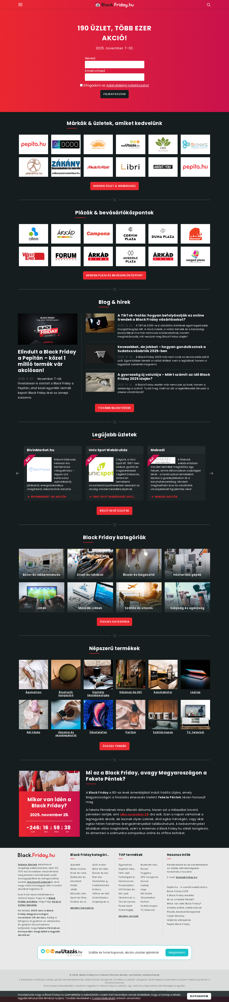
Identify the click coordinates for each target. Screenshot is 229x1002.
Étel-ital (97, 877)
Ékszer (144, 869)
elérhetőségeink (167, 985)
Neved (90, 58)
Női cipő (123, 893)
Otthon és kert (100, 893)
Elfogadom (199, 996)
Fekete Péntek (27, 864)
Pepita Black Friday (178, 924)
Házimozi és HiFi (127, 881)
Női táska (146, 893)
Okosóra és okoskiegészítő (127, 897)
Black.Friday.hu (88, 975)
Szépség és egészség (101, 901)
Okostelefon (148, 897)
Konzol (145, 881)
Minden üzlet (114, 186)
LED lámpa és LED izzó (127, 889)
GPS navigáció (149, 877)
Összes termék (114, 746)
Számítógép (126, 910)
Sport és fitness (79, 897)
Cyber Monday (175, 916)
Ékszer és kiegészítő (101, 873)
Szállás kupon (149, 906)
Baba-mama (78, 869)
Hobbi (73, 885)
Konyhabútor (126, 885)
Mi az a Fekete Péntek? (180, 899)
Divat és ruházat (79, 873)
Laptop (145, 885)
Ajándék (75, 864)
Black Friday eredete (37, 899)
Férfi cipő (124, 873)
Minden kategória (82, 908)
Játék (73, 889)
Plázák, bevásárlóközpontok (183, 912)
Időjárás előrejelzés (179, 920)
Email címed (95, 70)
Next (211, 473)
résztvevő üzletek (38, 882)
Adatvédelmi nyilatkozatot (127, 85)
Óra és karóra (127, 901)
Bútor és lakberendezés (101, 869)
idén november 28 (134, 814)
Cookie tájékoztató (103, 998)
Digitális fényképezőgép (127, 869)
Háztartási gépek (101, 881)
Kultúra (96, 889)
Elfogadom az (116, 85)
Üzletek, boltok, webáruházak (184, 907)
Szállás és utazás (79, 901)
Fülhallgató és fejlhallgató (127, 877)
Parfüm (145, 901)
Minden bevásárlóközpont (114, 275)
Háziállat (75, 881)
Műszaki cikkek (79, 893)
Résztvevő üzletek (114, 511)
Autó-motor (99, 864)
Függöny (146, 873)
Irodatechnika (100, 885)
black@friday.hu (186, 877)
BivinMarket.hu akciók (48, 496)
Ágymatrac (125, 864)
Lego (143, 889)
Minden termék (129, 916)
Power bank (125, 906)
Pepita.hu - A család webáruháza (187, 887)
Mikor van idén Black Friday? (184, 903)
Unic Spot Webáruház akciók (115, 496)
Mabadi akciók (166, 496)
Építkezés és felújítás (79, 877)
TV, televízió (148, 910)
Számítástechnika (101, 897)
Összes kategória (114, 622)
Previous (18, 473)
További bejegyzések (114, 408)
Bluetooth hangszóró (149, 864)
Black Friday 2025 (177, 891)
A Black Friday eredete (180, 895)
